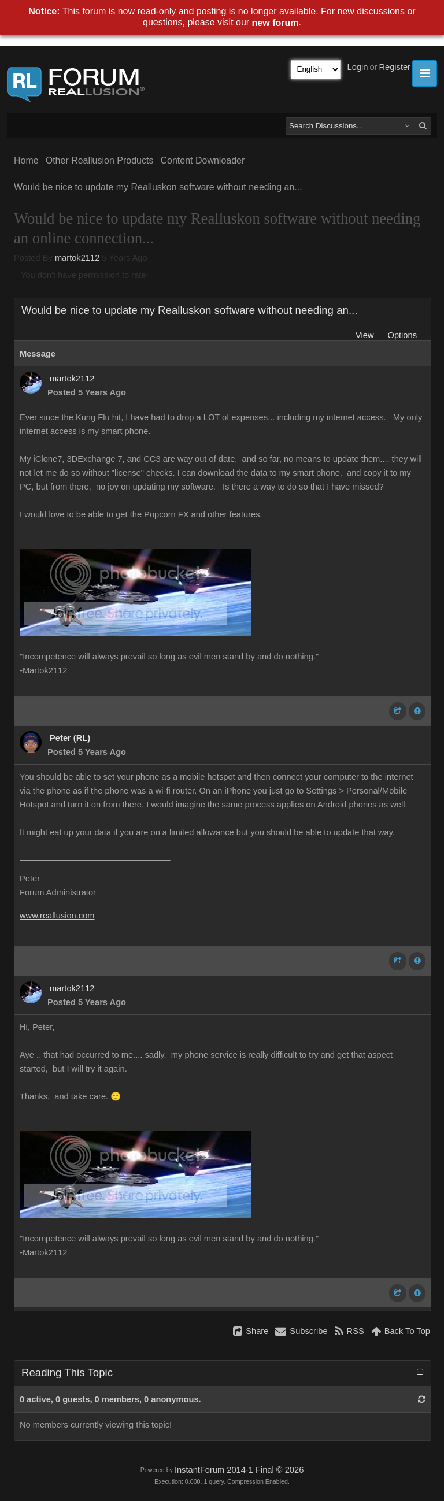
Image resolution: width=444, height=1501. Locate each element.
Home (26, 160)
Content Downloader (202, 160)
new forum (275, 23)
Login (357, 67)
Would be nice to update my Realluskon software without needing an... (158, 187)
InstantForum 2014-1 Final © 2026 (239, 1469)
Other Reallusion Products (100, 160)
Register (394, 67)
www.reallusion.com (57, 915)
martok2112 (77, 257)
